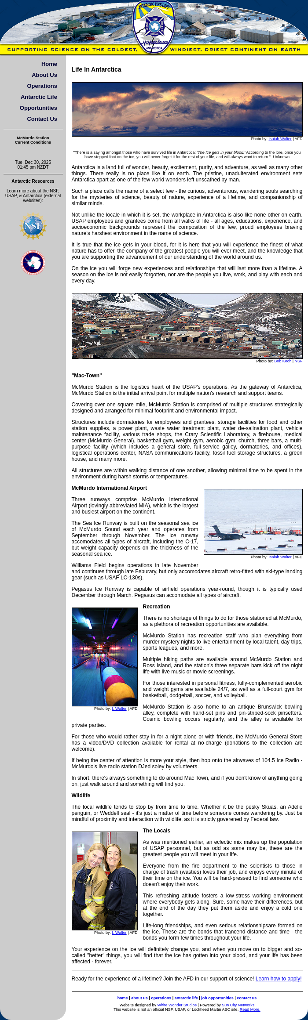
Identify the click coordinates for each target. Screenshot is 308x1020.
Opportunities (38, 108)
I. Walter (119, 708)
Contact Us (42, 119)
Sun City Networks (238, 1005)
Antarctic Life (39, 97)
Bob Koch (282, 361)
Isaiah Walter (279, 139)
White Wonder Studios (177, 1005)
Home (49, 64)
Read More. (250, 1009)
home (122, 998)
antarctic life (186, 998)
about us (139, 998)
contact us (247, 998)
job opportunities (217, 998)
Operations (42, 86)
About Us (44, 75)
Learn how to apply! (279, 979)
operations (161, 998)
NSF (299, 361)
